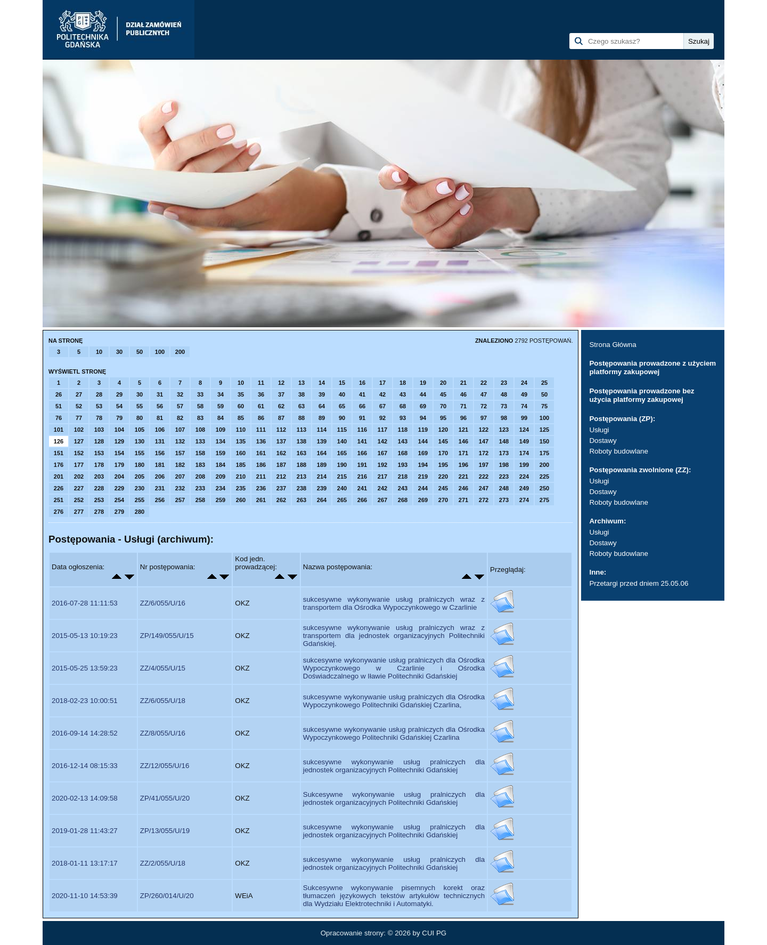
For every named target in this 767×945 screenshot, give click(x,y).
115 (342, 429)
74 (524, 406)
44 (423, 394)
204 (119, 476)
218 (402, 476)
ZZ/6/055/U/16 (162, 603)
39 (322, 394)
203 (99, 476)
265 (342, 500)
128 (99, 441)
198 (504, 465)
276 (58, 511)
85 (241, 418)
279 (119, 511)
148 (504, 441)
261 (261, 500)
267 (382, 500)
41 (362, 394)
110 (241, 429)
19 (423, 382)
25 (544, 382)
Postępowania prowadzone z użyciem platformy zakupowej (652, 367)
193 (402, 465)
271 (463, 500)
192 (382, 465)
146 (463, 441)
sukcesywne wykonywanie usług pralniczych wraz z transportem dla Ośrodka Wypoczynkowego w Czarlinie (394, 603)
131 (160, 441)
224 (524, 476)
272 (483, 500)
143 (402, 441)
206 (160, 476)
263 (301, 500)
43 (402, 394)
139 (322, 441)
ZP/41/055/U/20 (165, 798)
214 (322, 476)
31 (160, 394)
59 (220, 406)
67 (382, 406)
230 (139, 488)
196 (463, 465)
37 (281, 394)
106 (160, 429)
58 (200, 406)
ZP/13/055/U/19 (165, 831)
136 (261, 441)
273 (504, 500)
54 (119, 406)
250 (544, 488)
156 (160, 453)
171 (463, 453)
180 (139, 465)
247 (483, 488)
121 (463, 429)
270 (443, 500)
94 (423, 418)
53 (99, 406)
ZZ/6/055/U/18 (162, 701)
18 (402, 382)
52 (79, 406)
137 (281, 441)
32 (180, 394)
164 (322, 453)
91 (362, 418)
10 (99, 352)
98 (504, 418)
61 (261, 406)
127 (79, 441)
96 (463, 418)
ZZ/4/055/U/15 (162, 668)
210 (241, 476)
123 (504, 429)
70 (443, 406)
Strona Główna (612, 345)
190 (342, 465)
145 (443, 441)
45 (443, 394)
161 (261, 453)
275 (544, 500)
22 (483, 382)
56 (160, 406)
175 (544, 453)
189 (322, 465)
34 (220, 394)
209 (220, 476)
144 (423, 441)
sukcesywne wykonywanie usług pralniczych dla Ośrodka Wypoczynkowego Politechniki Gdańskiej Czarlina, (394, 701)
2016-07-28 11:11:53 (85, 603)
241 (362, 488)
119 (423, 429)
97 (483, 418)
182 (180, 465)
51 (58, 406)
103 (99, 429)
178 (99, 465)
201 (58, 476)
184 (220, 465)
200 (180, 352)
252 (79, 500)
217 (382, 476)
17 (382, 382)
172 (483, 453)
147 (483, 441)
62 (281, 406)
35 (241, 394)
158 (200, 453)
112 (281, 429)
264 (322, 500)
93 (402, 418)
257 (180, 500)
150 (544, 441)
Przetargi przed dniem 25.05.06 (638, 583)
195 (443, 465)
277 (79, 511)
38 (301, 394)
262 (281, 500)
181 (160, 465)
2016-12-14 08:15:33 (85, 766)
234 (220, 488)
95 (443, 418)
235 (241, 488)
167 (382, 453)
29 (119, 394)
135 (241, 441)
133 (200, 441)
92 (382, 418)
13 (301, 382)
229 (119, 488)
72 (483, 406)
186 (261, 465)
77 (79, 418)
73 (504, 406)
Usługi (599, 430)
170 (443, 453)
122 (483, 429)
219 (423, 476)
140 (342, 441)
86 (261, 418)
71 (463, 406)
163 (301, 453)
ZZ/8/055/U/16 (162, 733)
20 (443, 382)
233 (200, 488)
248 (504, 488)
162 (281, 453)
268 (402, 500)
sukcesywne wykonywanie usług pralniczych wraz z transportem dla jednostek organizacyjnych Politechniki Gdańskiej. (394, 636)
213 (301, 476)
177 (79, 465)
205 (139, 476)
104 (119, 429)
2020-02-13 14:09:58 (85, 798)
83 (200, 418)
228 (99, 488)
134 (220, 441)
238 (301, 488)
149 (524, 441)
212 (281, 476)
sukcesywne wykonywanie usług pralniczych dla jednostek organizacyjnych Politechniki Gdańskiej (394, 766)
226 (58, 488)
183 (200, 465)
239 (322, 488)
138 (301, 441)
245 (443, 488)
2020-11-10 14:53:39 (85, 896)
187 (281, 465)
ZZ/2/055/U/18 (162, 863)
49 (524, 394)
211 (261, 476)
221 (463, 476)
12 (281, 382)
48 (504, 394)
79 (119, 418)
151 (58, 453)
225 (544, 476)
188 (301, 465)
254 (119, 500)
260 (241, 500)
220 (443, 476)
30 (119, 352)
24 (524, 382)
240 (342, 488)
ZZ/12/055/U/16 (165, 766)
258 (200, 500)
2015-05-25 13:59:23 (85, 668)
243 (402, 488)
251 (58, 500)
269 (423, 500)
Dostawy (602, 441)
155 (139, 453)
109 (220, 429)
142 (382, 441)
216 (362, 476)
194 (423, 465)
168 (402, 453)
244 (423, 488)
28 (99, 394)
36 (261, 394)
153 (99, 453)
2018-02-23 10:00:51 (85, 701)
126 (58, 441)
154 (119, 453)
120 (443, 429)
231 (160, 488)
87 (281, 418)
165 (342, 453)
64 (322, 406)
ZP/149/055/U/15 (167, 636)
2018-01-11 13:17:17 (85, 863)
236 (261, 488)
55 (139, 406)
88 (301, 418)
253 (99, 500)
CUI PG (434, 933)
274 (524, 500)
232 (180, 488)
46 (463, 394)
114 (322, 429)
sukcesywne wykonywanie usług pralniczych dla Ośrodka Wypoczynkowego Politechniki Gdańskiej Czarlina (394, 733)
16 (362, 382)
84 (220, 418)
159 (220, 453)
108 (200, 429)
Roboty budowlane (618, 451)
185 (241, 465)
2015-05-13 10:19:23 (85, 636)
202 (79, 476)
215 (342, 476)
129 (119, 441)
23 (504, 382)
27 (79, 394)
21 (463, 382)
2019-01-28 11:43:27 (85, 831)
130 (139, 441)
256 (160, 500)
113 (301, 429)
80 (139, 418)
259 (220, 500)
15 (342, 382)
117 (382, 429)
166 (362, 453)
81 (160, 418)
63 (301, 406)
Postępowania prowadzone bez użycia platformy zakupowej (641, 395)
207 (180, 476)
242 (382, 488)
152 (79, 453)
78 (99, 418)
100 (160, 352)
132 (180, 441)
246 (463, 488)
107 (180, 429)
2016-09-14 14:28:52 (85, 733)
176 (58, 465)
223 (504, 476)
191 (362, 465)
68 (402, 406)
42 (382, 394)
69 (423, 406)
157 (180, 453)
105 (139, 429)
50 (139, 352)
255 (139, 500)
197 (483, 465)
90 (342, 418)
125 (544, 429)
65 (342, 406)
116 (362, 429)
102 (79, 429)
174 (524, 453)
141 (362, 441)
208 (200, 476)
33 (200, 394)
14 (322, 382)
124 (524, 429)
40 (342, 394)
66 (362, 406)
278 (99, 511)
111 (261, 429)
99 (524, 418)
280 (139, 511)
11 (261, 382)
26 (58, 394)
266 (362, 500)
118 (402, 429)
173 (504, 453)
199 (524, 465)
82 (180, 418)
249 (524, 488)
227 (79, 488)
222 (483, 476)
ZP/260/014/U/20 (167, 896)
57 (180, 406)
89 (322, 418)
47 (483, 394)
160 (241, 453)
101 (58, 429)
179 (119, 465)
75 (544, 406)
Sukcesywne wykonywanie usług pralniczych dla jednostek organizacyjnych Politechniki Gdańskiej (394, 798)
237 (281, 488)
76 (58, 418)
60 (241, 406)
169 (423, 453)
